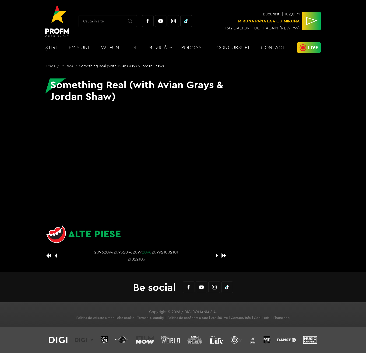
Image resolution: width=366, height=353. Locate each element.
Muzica (67, 66)
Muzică (157, 47)
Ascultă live (219, 318)
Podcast (192, 47)
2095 (118, 252)
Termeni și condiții (150, 318)
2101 (174, 252)
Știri (51, 47)
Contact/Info (241, 318)
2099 (156, 252)
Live (313, 47)
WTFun (110, 47)
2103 (140, 259)
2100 (165, 252)
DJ (133, 47)
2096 (128, 252)
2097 (137, 252)
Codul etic (262, 318)
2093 (99, 252)
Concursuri (232, 47)
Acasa (50, 66)
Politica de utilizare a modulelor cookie (105, 318)
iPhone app (281, 318)
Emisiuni (79, 47)
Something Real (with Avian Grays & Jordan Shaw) (121, 66)
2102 (131, 259)
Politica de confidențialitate (187, 318)
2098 (146, 252)
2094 (108, 252)
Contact (273, 47)
